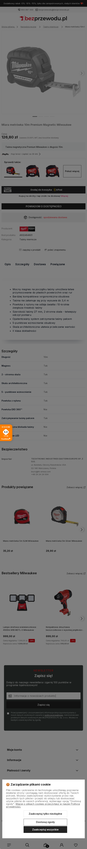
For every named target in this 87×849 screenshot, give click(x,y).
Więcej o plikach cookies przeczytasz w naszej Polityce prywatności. (43, 805)
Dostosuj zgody (45, 822)
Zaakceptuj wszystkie (45, 829)
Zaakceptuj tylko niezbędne (45, 813)
